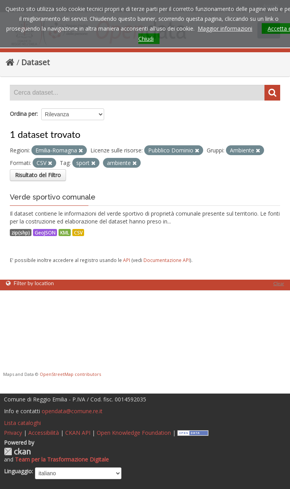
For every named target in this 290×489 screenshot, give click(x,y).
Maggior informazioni (225, 28)
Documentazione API (166, 260)
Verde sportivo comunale (52, 197)
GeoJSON (45, 232)
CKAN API (77, 432)
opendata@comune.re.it (72, 411)
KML (64, 232)
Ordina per (23, 113)
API (126, 260)
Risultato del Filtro (38, 175)
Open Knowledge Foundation (134, 432)
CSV (78, 232)
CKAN (17, 451)
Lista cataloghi (22, 423)
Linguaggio (18, 471)
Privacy (13, 432)
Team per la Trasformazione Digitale (62, 459)
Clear (278, 283)
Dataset (35, 62)
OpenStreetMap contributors (70, 374)
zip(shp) (20, 232)
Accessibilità (43, 432)
